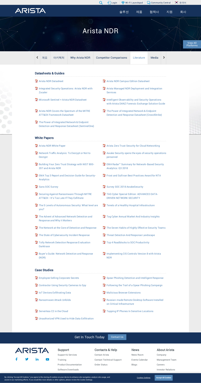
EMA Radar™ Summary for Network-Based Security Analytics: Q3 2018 (135, 166)
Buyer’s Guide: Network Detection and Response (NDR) (66, 256)
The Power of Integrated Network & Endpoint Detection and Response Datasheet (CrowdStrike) (134, 113)
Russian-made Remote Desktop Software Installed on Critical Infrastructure (135, 302)
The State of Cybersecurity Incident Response (64, 235)
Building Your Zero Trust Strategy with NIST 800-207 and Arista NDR (66, 166)
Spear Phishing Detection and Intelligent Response (135, 278)
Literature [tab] (139, 57)
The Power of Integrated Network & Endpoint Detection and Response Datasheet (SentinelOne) (66, 124)
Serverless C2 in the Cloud (53, 311)
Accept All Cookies (163, 379)
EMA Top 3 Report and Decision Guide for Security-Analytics (67, 177)
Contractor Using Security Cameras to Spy (62, 285)
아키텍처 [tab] (59, 57)
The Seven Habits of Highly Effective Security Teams (136, 228)
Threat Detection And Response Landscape (131, 235)
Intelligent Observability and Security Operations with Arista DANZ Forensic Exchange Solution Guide (136, 102)
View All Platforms (192, 44)
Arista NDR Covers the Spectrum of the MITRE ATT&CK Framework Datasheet (64, 113)
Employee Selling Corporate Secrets (59, 278)
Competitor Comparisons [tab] (111, 57)
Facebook (16, 359)
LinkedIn (37, 359)
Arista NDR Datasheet (51, 81)
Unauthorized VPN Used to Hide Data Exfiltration (66, 318)
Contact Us (117, 337)
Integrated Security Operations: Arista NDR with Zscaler (65, 90)
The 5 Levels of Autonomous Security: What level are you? (68, 207)
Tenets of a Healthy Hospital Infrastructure (131, 205)
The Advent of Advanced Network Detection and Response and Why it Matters (65, 218)
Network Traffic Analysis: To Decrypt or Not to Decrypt (65, 155)
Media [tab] (154, 57)
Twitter (26, 359)
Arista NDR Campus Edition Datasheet (128, 81)
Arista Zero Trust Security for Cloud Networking (133, 146)
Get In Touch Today (90, 337)
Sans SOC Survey (48, 187)
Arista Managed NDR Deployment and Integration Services (134, 90)
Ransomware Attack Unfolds (55, 300)
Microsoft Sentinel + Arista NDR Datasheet (63, 100)
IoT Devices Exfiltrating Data (55, 293)
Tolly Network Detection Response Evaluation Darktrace (64, 244)
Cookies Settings (143, 379)
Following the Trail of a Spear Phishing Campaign (134, 285)
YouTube (47, 359)
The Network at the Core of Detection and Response (67, 228)
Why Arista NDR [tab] (80, 57)
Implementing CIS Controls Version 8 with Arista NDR (134, 256)
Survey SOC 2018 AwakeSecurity (125, 187)
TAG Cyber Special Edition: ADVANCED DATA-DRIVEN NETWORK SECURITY (132, 196)
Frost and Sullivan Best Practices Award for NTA (134, 175)
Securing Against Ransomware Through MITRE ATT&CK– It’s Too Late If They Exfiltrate (65, 196)
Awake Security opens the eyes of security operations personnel (136, 155)
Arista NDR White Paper (52, 146)
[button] (101, 3)
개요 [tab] (45, 57)
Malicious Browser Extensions (124, 293)
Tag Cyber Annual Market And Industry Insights (133, 216)
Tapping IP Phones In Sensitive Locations (130, 311)
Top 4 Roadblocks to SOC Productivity (128, 242)
